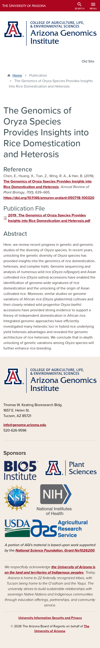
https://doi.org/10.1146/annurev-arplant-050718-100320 (48, 198)
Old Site (88, 61)
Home (17, 75)
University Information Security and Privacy (50, 618)
